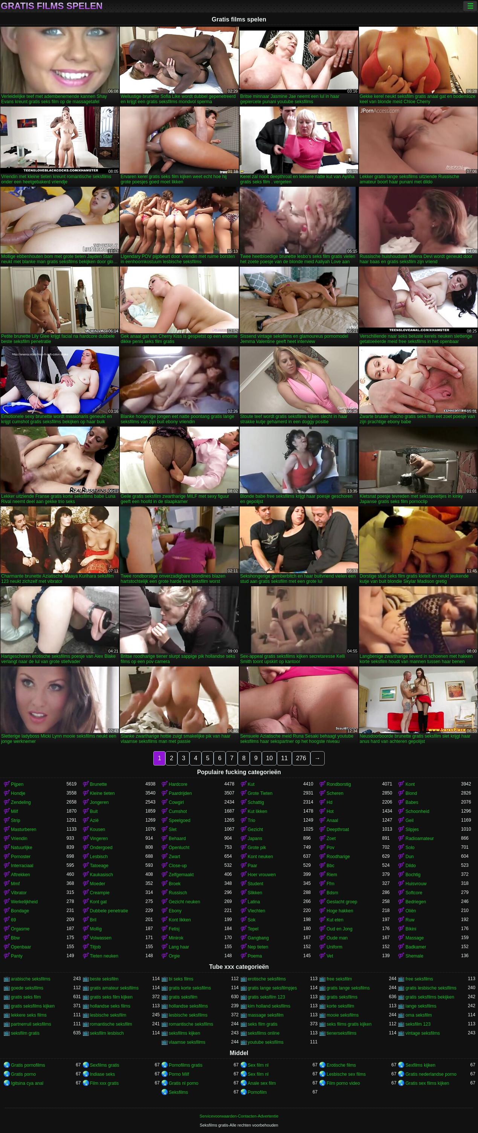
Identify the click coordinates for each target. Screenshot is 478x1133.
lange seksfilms (420, 1006)
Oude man (337, 938)
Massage (414, 938)
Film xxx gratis (104, 1083)
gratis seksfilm (183, 997)
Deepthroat (338, 829)
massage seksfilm (266, 1015)
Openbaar (21, 947)
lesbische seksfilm (108, 1015)
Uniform (334, 947)
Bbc (330, 865)
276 (301, 758)
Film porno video (343, 1083)
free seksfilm (339, 979)
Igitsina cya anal (27, 1083)
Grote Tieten (260, 793)
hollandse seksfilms (188, 1006)
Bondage (20, 910)
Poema (255, 956)
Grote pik (257, 847)
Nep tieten (258, 947)
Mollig (96, 929)
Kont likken (180, 920)
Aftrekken (20, 874)
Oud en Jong (340, 929)
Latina (254, 901)
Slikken (255, 892)
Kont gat (98, 901)
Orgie (174, 956)
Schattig (256, 802)
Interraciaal (22, 865)
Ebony (175, 910)
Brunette (98, 784)
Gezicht (255, 829)
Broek (174, 883)
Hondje (18, 793)
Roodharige (338, 856)
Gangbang (258, 938)
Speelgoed (179, 820)
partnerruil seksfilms (31, 1024)
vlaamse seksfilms (187, 1042)
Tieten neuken (104, 956)
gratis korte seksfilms (190, 988)
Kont (410, 784)
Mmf (15, 883)
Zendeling (21, 802)
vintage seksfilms (422, 1033)
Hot (330, 811)
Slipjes (411, 829)
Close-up (178, 865)
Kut (251, 784)
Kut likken (257, 811)
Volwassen (100, 938)
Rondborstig (339, 784)
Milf (14, 811)
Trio (251, 820)
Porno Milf (179, 1074)
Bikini (410, 929)
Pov (330, 847)
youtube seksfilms (266, 1042)
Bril (93, 920)
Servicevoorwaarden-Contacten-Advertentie (239, 1116)
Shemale (414, 956)
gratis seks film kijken (111, 997)
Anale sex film (262, 1083)
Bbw (15, 938)
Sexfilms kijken (420, 1065)
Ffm (330, 883)
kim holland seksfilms (269, 1006)
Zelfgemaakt (181, 874)
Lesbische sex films (346, 1074)
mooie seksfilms (343, 1015)
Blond (411, 793)
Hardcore (178, 784)
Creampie (100, 892)
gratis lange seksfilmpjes (272, 988)
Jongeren (99, 802)
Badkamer (415, 947)
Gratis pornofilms (28, 1065)
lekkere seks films (29, 1015)
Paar (252, 865)
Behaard (177, 838)
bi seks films (181, 979)
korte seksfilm (340, 1006)
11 (284, 758)
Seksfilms (178, 1092)
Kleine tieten (102, 793)
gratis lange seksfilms (348, 988)
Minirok (176, 938)
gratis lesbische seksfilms (430, 988)
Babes (411, 802)
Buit (94, 811)
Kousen (97, 829)
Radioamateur (419, 838)
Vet (330, 956)
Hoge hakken (340, 910)
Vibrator (19, 892)
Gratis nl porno (184, 1083)
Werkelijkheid (24, 901)
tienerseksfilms (341, 1033)
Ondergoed (101, 847)
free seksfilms (419, 979)
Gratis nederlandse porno (430, 1074)
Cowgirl (176, 802)
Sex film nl (258, 1065)
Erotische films (341, 1065)
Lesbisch (99, 856)
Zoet (331, 838)
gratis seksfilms (342, 997)
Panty (17, 956)
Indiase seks (102, 1074)
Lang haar (179, 947)
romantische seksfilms (191, 1024)
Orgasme (20, 929)
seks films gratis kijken (349, 1024)
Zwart (174, 856)
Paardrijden (180, 793)
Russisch (178, 892)
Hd (329, 802)
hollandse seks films (110, 1006)
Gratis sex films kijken (427, 1083)
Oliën (410, 910)
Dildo (410, 865)
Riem (332, 874)
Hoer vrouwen (262, 874)
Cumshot (178, 811)
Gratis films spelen (51, 6)
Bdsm (332, 892)
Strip (15, 820)
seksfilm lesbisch (107, 1033)
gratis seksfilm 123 (266, 997)
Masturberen (23, 829)
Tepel (253, 929)
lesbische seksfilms (188, 1015)
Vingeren (99, 838)
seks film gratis (263, 1024)
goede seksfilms (27, 988)
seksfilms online (264, 1033)
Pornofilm (257, 1092)
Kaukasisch (101, 874)
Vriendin (19, 838)
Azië (94, 820)
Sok (252, 920)
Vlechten (257, 910)
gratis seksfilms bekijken (429, 997)
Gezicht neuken (184, 901)
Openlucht (179, 847)
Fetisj (174, 929)
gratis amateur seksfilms (114, 988)
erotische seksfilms (267, 979)
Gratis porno (23, 1074)
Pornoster (21, 856)
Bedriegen (415, 901)
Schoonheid (417, 811)
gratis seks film (26, 997)
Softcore (413, 892)
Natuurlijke (21, 847)
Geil (409, 820)
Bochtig (412, 874)
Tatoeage (99, 865)
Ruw (409, 920)
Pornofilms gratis (185, 1065)
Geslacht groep (342, 901)
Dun (409, 856)
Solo (409, 847)
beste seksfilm (104, 979)
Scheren (335, 793)
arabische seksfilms (30, 979)
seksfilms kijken (184, 1033)
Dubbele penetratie (109, 910)
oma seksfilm (418, 1015)
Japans (255, 838)
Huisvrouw (415, 883)
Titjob (95, 947)
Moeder (97, 883)
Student (255, 883)
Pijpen (17, 784)
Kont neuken (260, 856)
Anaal (332, 820)
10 (269, 758)
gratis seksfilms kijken (33, 1006)
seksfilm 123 (418, 1024)
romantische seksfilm (111, 1024)
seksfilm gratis (25, 1033)
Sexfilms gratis (104, 1065)
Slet (173, 829)
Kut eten (335, 920)
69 (13, 920)
